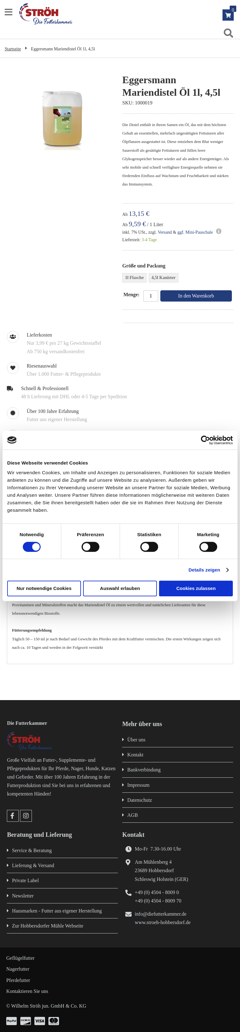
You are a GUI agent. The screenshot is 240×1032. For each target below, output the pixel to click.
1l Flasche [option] (134, 277)
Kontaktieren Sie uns (27, 991)
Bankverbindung (144, 769)
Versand (165, 232)
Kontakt (135, 754)
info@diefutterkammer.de (160, 914)
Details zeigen (204, 569)
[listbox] (177, 278)
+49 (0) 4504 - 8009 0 (157, 892)
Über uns (136, 739)
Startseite (13, 49)
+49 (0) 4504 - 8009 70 (158, 900)
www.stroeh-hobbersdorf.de (162, 922)
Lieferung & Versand (33, 865)
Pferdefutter (18, 980)
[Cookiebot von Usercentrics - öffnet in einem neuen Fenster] (205, 440)
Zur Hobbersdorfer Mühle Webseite (47, 925)
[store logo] (122, 14)
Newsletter (22, 895)
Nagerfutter (17, 969)
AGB (132, 815)
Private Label (25, 880)
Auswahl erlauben (120, 588)
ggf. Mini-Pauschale (195, 232)
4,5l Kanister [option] (164, 277)
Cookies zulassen (196, 588)
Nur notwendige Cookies (44, 588)
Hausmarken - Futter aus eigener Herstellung (57, 910)
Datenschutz (139, 800)
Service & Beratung (32, 850)
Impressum (138, 785)
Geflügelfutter (20, 958)
